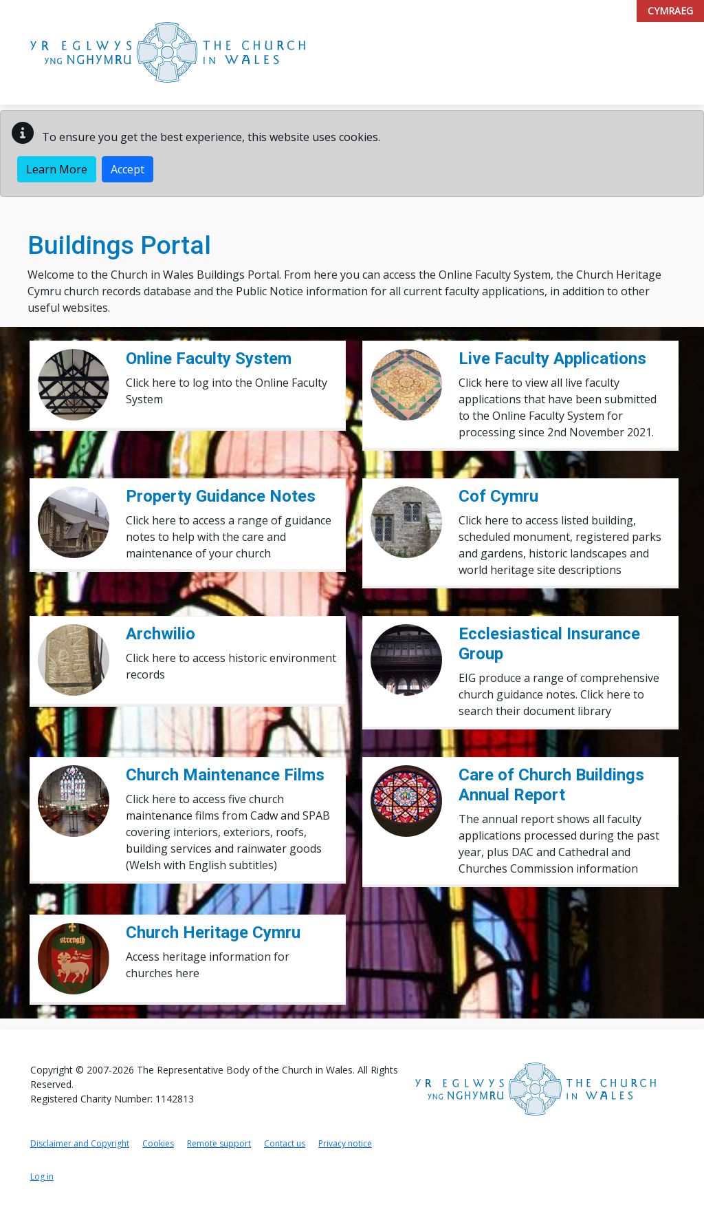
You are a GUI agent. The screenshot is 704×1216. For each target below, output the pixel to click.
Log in (42, 1176)
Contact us (284, 1143)
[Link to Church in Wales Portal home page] (167, 52)
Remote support (219, 1143)
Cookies (158, 1143)
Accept (127, 169)
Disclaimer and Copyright (79, 1143)
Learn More (56, 169)
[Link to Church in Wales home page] (535, 1089)
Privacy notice (345, 1143)
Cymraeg (670, 10)
